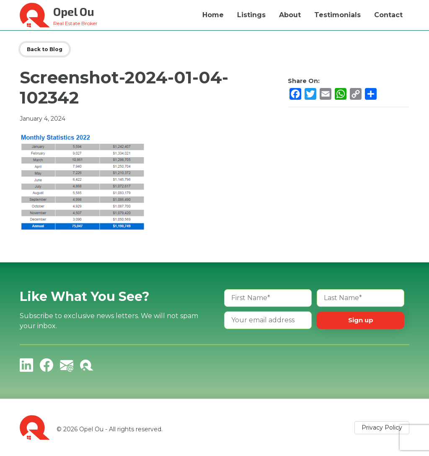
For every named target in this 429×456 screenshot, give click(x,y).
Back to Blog (44, 49)
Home (213, 15)
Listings (251, 15)
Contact (388, 15)
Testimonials (337, 15)
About (290, 15)
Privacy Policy (382, 427)
